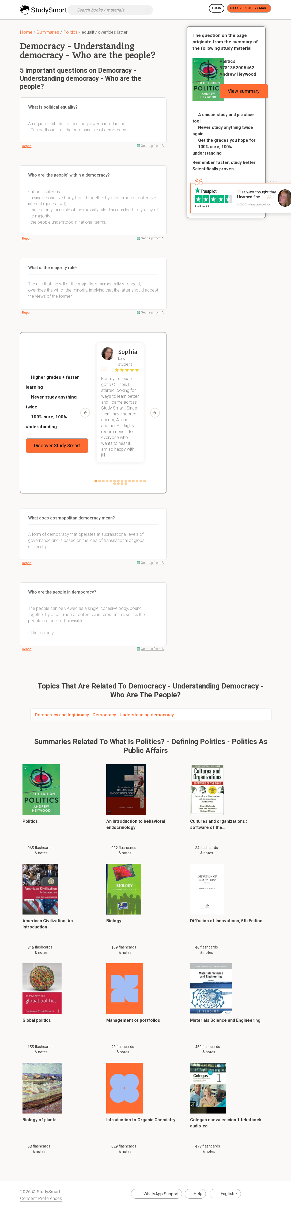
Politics (70, 32)
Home (26, 32)
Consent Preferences (41, 1198)
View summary (244, 91)
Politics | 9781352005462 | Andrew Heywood (238, 68)
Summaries (47, 32)
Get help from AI (152, 146)
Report (27, 146)
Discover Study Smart (249, 8)
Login (216, 8)
